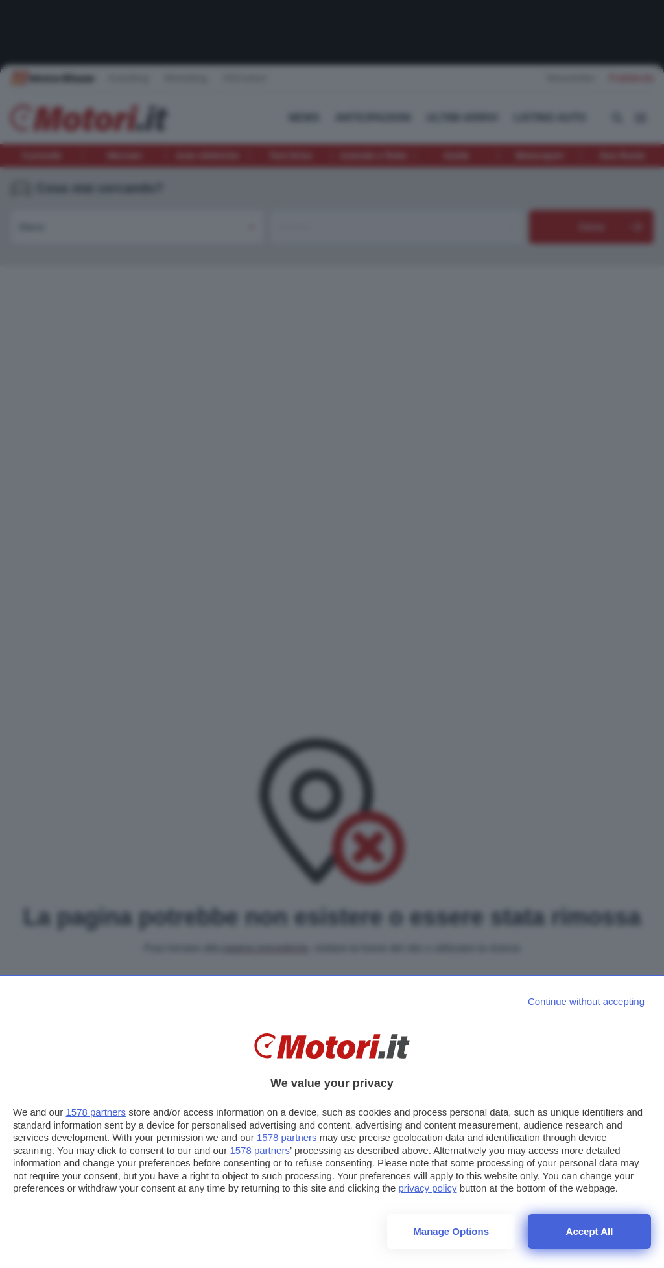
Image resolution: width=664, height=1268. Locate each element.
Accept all (589, 1231)
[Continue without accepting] (586, 1001)
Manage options (451, 1231)
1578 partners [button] (95, 1112)
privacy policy (427, 1187)
